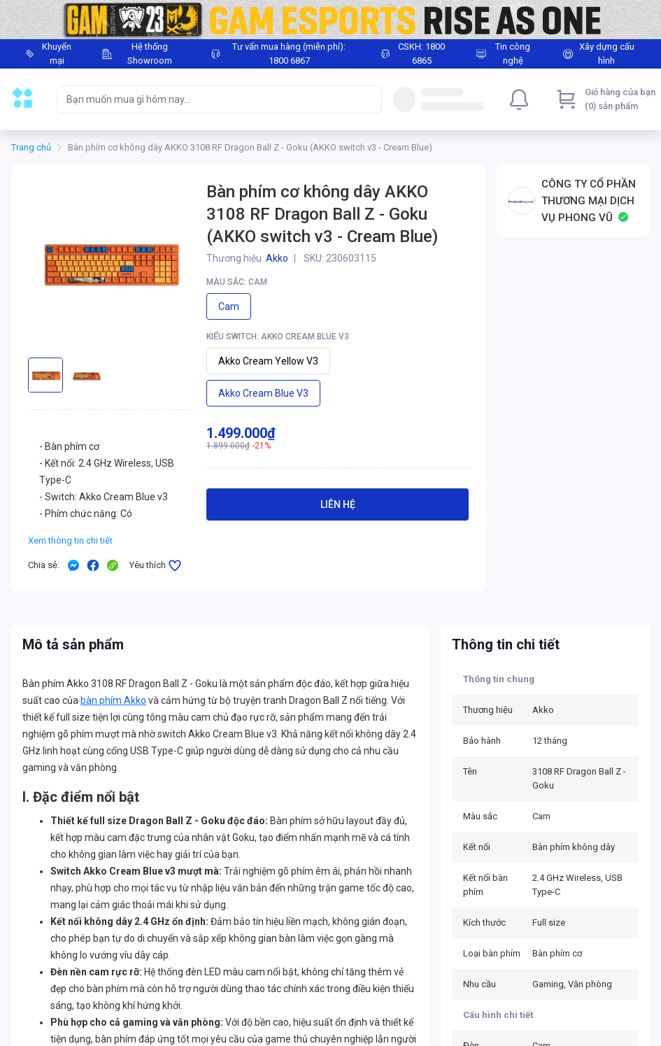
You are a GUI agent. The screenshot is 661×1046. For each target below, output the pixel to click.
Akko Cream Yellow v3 (268, 361)
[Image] (330, 19)
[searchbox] (206, 99)
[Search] (368, 99)
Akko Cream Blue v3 (263, 393)
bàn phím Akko (113, 700)
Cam (228, 306)
